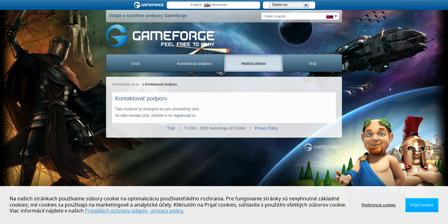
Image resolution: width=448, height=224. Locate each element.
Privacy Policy (266, 128)
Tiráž (313, 64)
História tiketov (253, 64)
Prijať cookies (421, 205)
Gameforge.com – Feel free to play (150, 5)
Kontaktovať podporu (194, 64)
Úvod (135, 64)
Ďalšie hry (291, 4)
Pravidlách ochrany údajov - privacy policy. (134, 211)
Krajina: (196, 5)
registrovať (182, 115)
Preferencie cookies (379, 205)
